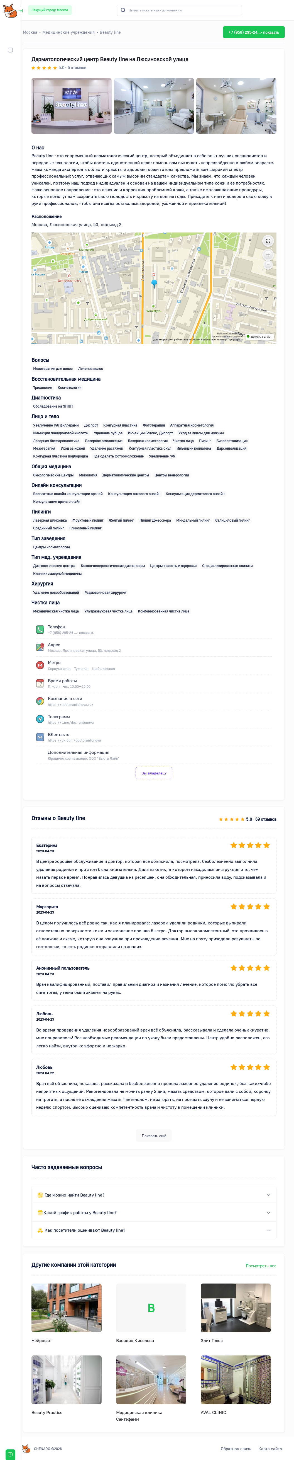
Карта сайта (270, 1448)
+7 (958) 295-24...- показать (257, 32)
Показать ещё (157, 1135)
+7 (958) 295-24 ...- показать (75, 632)
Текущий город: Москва (50, 10)
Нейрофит (45, 1340)
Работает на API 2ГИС (234, 333)
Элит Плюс (215, 1340)
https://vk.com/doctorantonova (78, 740)
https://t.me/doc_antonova (74, 722)
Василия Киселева (139, 1340)
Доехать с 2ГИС (264, 336)
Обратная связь (236, 1448)
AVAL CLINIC (217, 1412)
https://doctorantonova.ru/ (74, 704)
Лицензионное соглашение (231, 336)
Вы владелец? (157, 773)
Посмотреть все (264, 1265)
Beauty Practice (50, 1412)
